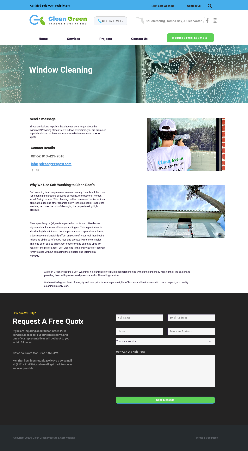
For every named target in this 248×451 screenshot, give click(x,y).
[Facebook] (207, 20)
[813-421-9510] (110, 20)
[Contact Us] (193, 6)
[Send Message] (165, 400)
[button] (73, 37)
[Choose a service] (165, 341)
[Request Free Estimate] (190, 37)
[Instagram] (215, 20)
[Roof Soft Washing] (163, 6)
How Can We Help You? (130, 351)
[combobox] (191, 331)
